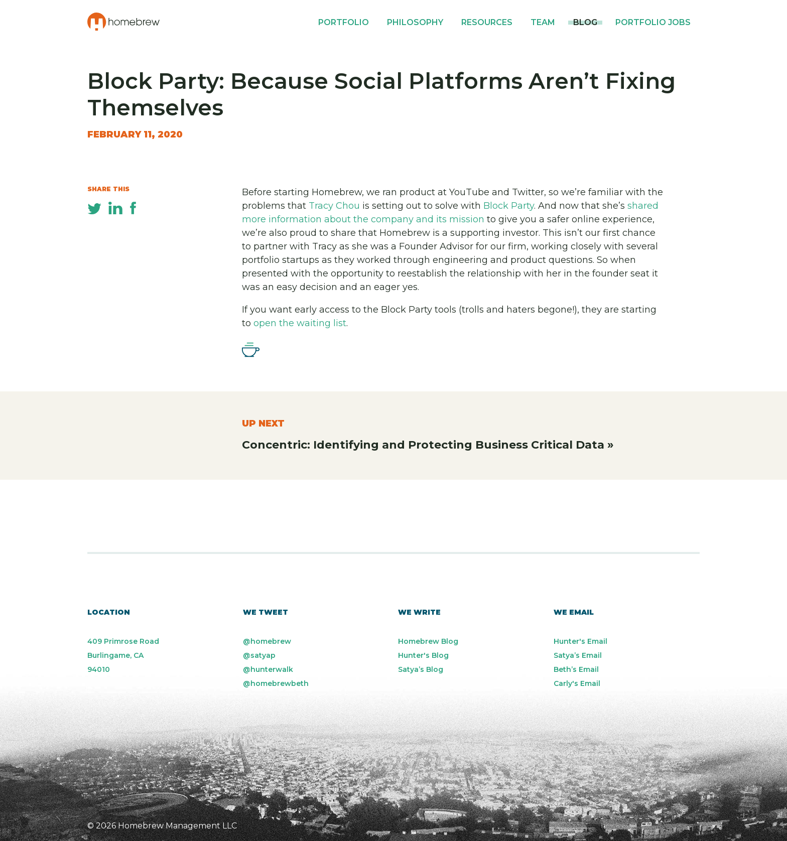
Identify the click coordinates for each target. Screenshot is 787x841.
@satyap (259, 655)
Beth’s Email (576, 669)
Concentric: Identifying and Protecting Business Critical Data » (428, 445)
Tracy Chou (334, 205)
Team (543, 22)
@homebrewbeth (276, 683)
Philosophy (415, 22)
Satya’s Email (578, 655)
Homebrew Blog (428, 641)
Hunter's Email (580, 641)
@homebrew (267, 641)
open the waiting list (299, 323)
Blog (585, 22)
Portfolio (343, 22)
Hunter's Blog (423, 655)
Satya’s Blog (420, 669)
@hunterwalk (268, 669)
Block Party (508, 205)
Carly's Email (577, 683)
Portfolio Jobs (653, 22)
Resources (486, 22)
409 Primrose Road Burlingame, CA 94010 (123, 655)
